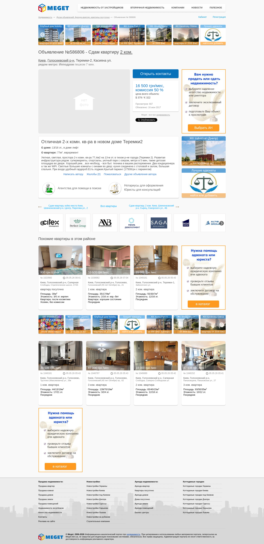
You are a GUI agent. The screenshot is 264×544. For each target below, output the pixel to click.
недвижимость (163, 115)
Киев (42, 60)
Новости (196, 7)
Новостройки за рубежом (98, 517)
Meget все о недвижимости (51, 537)
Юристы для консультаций (142, 189)
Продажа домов (45, 495)
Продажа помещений (48, 504)
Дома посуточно (142, 499)
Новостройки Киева (96, 490)
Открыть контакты (155, 74)
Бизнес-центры (142, 512)
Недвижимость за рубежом (51, 508)
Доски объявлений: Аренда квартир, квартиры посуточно (83, 17)
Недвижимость (45, 17)
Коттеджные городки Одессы (196, 504)
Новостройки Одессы (97, 504)
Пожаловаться (112, 174)
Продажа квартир (46, 486)
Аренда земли (141, 504)
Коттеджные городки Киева (195, 490)
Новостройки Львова (96, 512)
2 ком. (126, 52)
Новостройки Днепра (96, 499)
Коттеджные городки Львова (196, 512)
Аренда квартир (142, 486)
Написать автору (73, 174)
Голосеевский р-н (60, 60)
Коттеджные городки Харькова (197, 508)
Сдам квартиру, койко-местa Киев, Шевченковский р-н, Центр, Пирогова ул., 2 (66, 207)
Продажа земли (45, 499)
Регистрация (219, 17)
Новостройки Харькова (97, 508)
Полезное (216, 7)
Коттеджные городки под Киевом (198, 495)
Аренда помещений (144, 508)
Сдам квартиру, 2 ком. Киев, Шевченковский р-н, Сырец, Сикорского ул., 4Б (151, 207)
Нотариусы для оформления (143, 185)
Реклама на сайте (46, 521)
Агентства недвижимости (50, 512)
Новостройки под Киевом (98, 495)
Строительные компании (98, 521)
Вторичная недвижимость (147, 7)
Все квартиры (108, 206)
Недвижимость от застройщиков (102, 7)
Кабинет (202, 17)
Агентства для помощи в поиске (79, 188)
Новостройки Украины (97, 486)
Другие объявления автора (140, 174)
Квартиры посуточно (144, 490)
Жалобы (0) (93, 174)
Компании (177, 7)
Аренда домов (141, 495)
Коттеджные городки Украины (197, 486)
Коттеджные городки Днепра (196, 499)
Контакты (42, 517)
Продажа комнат (46, 490)
